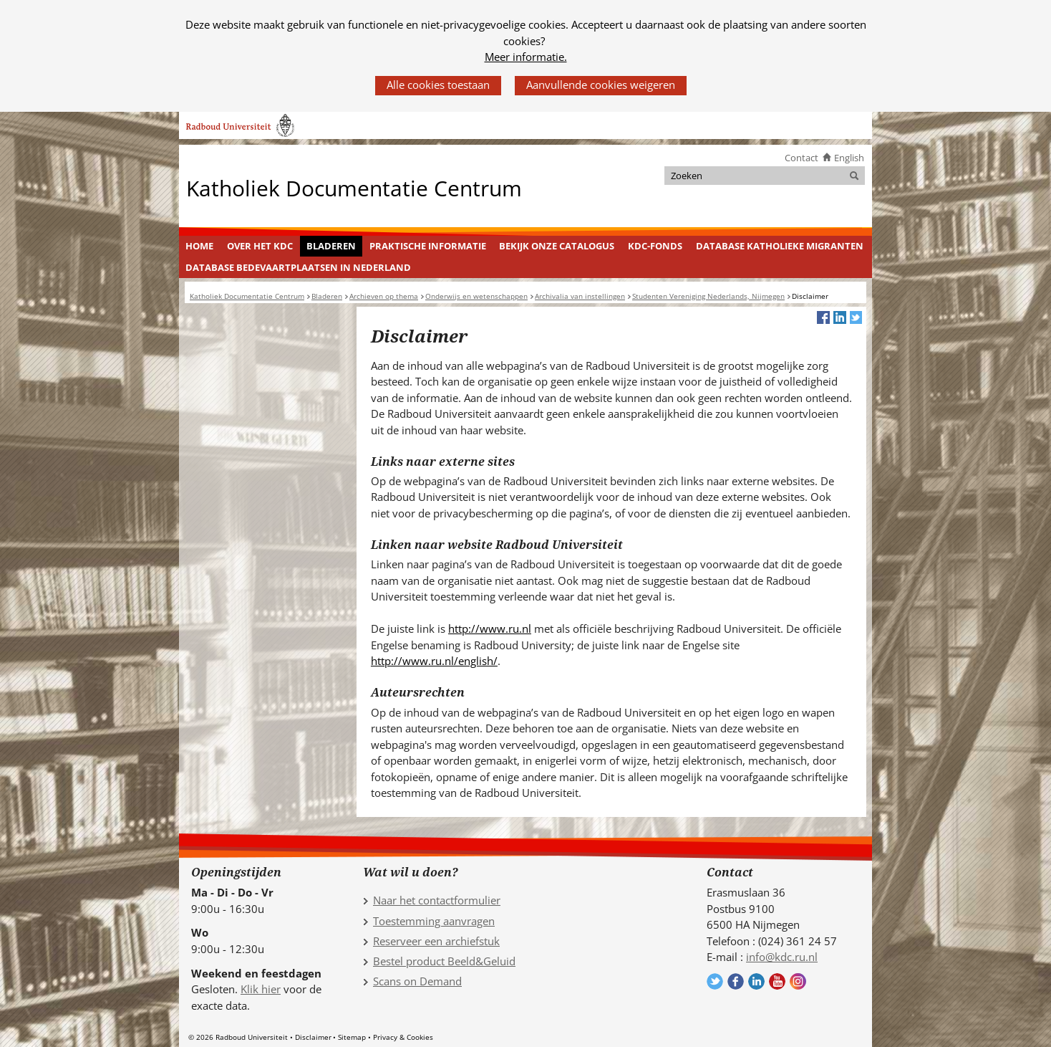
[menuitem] (200, 246)
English (849, 157)
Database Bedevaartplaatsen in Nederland (298, 267)
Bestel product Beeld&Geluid (444, 961)
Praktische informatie (427, 245)
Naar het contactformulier (436, 900)
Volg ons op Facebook (735, 981)
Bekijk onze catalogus (556, 245)
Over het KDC (260, 245)
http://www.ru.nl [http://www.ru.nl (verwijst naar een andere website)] (489, 628)
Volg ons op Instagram (798, 981)
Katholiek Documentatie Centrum (354, 187)
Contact (801, 157)
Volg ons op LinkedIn (756, 981)
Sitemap (352, 1037)
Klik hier (261, 989)
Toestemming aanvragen (434, 921)
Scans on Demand (417, 981)
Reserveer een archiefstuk (436, 941)
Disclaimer (313, 1037)
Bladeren (331, 245)
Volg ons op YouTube (777, 981)
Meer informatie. (526, 56)
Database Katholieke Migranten (779, 245)
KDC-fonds (655, 245)
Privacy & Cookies (403, 1037)
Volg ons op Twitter (715, 981)
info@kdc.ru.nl (782, 957)
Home (199, 245)
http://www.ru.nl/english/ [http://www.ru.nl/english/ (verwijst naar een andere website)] (434, 661)
